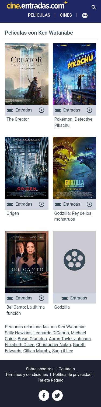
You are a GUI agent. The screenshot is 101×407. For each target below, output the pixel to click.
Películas (39, 15)
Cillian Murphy (36, 350)
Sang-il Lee (62, 350)
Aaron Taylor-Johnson (70, 338)
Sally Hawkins (18, 332)
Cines (66, 15)
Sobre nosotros (40, 369)
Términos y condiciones (26, 374)
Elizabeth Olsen (19, 344)
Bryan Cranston (32, 338)
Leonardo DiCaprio (51, 332)
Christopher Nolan (53, 344)
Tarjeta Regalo (51, 380)
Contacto (67, 369)
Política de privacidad (72, 374)
